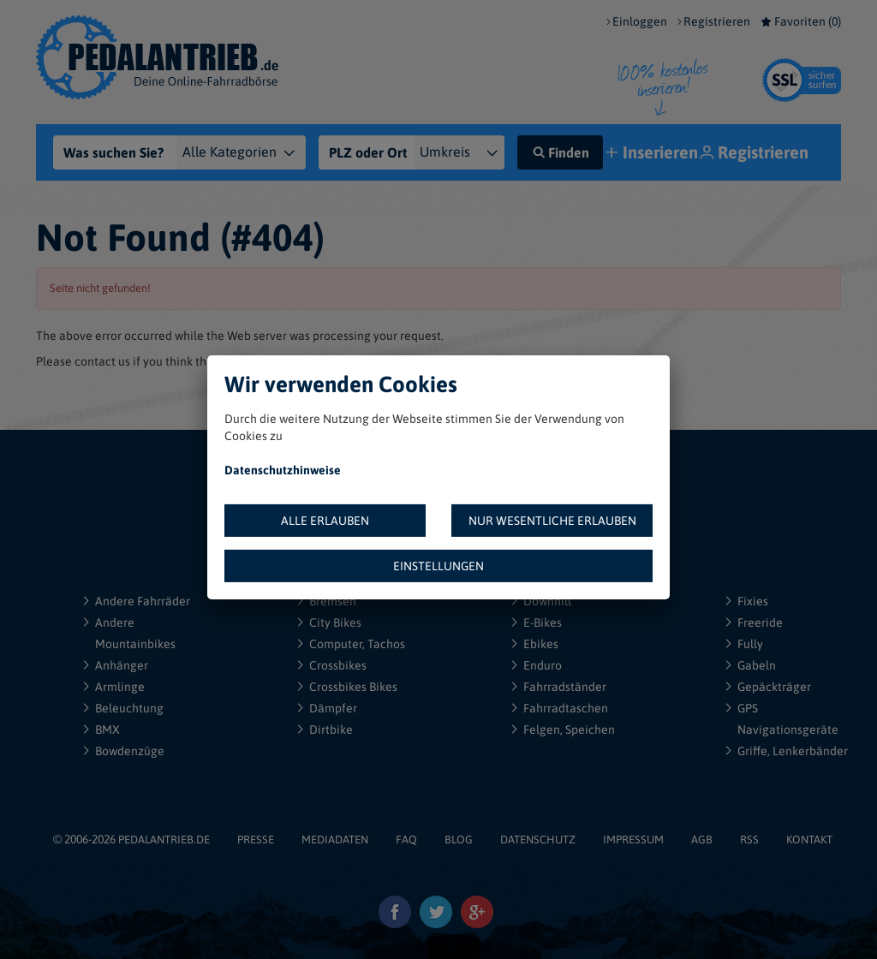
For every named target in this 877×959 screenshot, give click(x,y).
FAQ (406, 839)
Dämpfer (333, 708)
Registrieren (716, 21)
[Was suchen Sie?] (126, 152)
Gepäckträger (774, 687)
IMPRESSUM (633, 839)
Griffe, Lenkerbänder (792, 751)
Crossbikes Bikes (353, 687)
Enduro (542, 665)
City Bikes (335, 622)
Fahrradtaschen (565, 708)
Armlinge (120, 687)
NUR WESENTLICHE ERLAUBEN (552, 520)
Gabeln (756, 665)
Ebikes (540, 644)
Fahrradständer (564, 687)
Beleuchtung (129, 708)
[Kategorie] (251, 152)
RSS (749, 839)
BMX (107, 729)
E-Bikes (542, 622)
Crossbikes (338, 665)
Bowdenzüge (129, 751)
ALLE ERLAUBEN (325, 520)
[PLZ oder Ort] (372, 152)
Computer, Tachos (357, 644)
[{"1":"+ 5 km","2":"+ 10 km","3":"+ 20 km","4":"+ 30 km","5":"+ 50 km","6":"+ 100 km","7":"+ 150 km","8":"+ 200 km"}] (466, 152)
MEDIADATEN (334, 839)
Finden (560, 152)
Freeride (760, 622)
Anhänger (121, 665)
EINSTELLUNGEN (438, 566)
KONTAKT (809, 839)
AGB (702, 839)
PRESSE (255, 839)
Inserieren (654, 153)
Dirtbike (331, 729)
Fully (750, 644)
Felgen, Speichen (569, 729)
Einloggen (639, 21)
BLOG (458, 839)
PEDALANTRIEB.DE (164, 839)
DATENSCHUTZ (538, 839)
